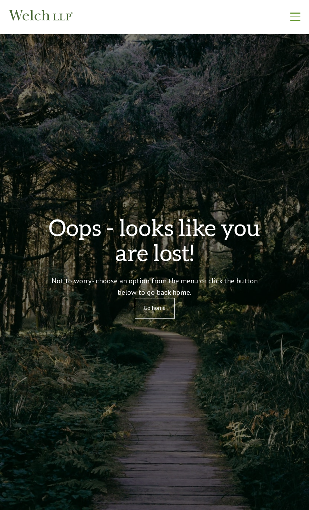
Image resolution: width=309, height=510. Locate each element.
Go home (155, 307)
